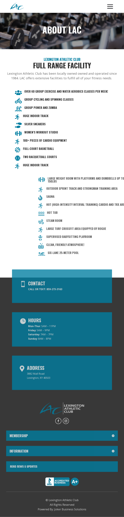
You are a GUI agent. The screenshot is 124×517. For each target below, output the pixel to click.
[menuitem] (17, 7)
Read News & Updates (23, 466)
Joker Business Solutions (70, 509)
